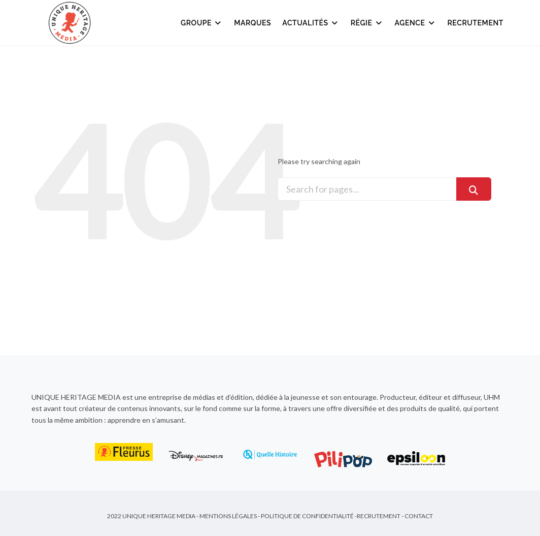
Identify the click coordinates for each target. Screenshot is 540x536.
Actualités (310, 23)
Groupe (202, 23)
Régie (367, 23)
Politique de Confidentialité (307, 516)
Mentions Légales (228, 516)
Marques (252, 23)
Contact (418, 516)
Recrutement (476, 23)
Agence (415, 23)
